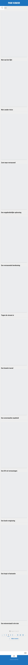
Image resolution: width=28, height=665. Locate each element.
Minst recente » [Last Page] (15, 638)
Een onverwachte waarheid (10, 418)
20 (20, 635)
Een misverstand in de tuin (10, 623)
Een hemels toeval (7, 368)
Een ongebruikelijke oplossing (11, 212)
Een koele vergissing (8, 521)
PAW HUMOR (14, 3)
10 (17, 635)
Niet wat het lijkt (6, 60)
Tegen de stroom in (7, 315)
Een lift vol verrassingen (9, 471)
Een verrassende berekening (10, 265)
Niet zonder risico (7, 110)
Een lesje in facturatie (8, 574)
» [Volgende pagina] (9, 638)
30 (23, 635)
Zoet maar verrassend (8, 163)
